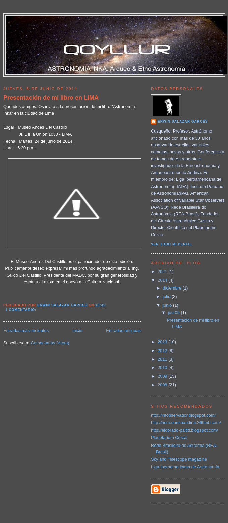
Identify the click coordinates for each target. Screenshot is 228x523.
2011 (163, 359)
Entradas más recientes (26, 330)
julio (167, 296)
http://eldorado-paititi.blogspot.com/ (184, 430)
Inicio (77, 330)
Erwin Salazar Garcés (183, 121)
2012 (163, 350)
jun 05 (174, 312)
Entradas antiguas (123, 330)
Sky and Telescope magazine (179, 459)
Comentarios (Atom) (50, 342)
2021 (163, 271)
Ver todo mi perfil (171, 244)
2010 (163, 367)
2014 (163, 280)
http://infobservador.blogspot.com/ (183, 415)
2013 (163, 341)
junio (168, 305)
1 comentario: (21, 310)
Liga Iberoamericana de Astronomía (185, 466)
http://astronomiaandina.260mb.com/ (186, 422)
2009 (163, 376)
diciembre (172, 288)
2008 (163, 384)
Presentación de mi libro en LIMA (51, 97)
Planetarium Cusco (169, 437)
